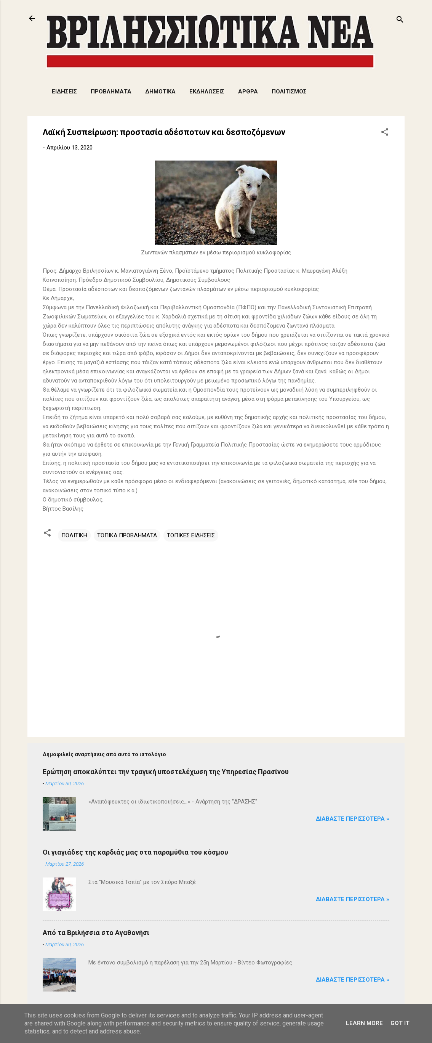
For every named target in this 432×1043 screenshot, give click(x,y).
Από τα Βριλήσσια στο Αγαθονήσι (96, 933)
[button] (384, 133)
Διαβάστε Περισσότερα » (352, 818)
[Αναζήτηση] (400, 20)
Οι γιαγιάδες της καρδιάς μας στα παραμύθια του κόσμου (135, 852)
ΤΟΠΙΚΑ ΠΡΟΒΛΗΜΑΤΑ (127, 535)
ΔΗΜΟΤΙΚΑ (160, 91)
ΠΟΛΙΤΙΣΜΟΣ (289, 91)
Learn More (364, 1023)
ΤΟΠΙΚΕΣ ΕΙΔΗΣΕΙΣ (191, 535)
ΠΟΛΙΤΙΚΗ (74, 535)
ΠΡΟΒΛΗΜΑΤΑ (111, 91)
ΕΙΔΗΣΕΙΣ (64, 91)
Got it (400, 1023)
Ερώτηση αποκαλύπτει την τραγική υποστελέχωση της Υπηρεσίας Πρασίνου (166, 772)
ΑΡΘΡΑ (248, 91)
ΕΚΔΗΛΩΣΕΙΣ (206, 91)
